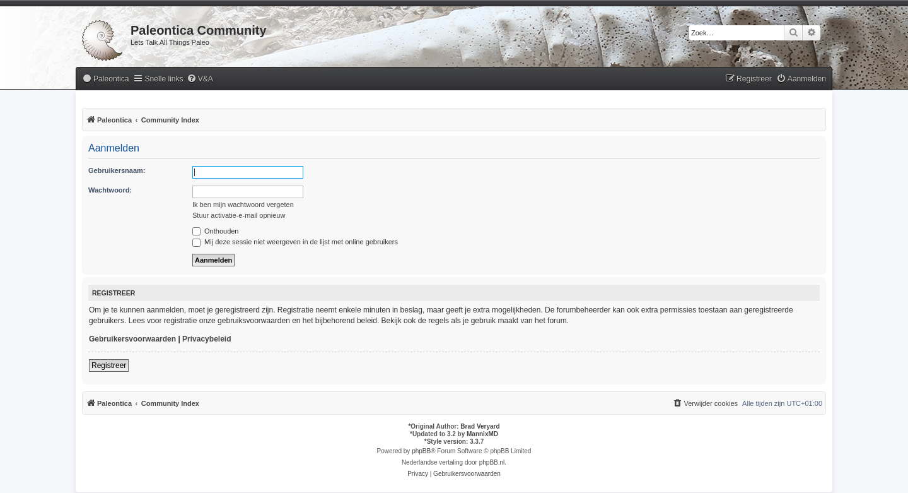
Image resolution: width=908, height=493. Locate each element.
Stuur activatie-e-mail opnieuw (238, 215)
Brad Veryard (479, 426)
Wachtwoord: (110, 190)
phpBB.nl (492, 462)
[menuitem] (105, 79)
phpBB (421, 451)
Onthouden (215, 231)
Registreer (108, 365)
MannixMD (482, 434)
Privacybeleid (206, 339)
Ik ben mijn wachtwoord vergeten (243, 204)
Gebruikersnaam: (116, 170)
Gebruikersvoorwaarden (132, 339)
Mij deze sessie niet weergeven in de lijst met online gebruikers (295, 242)
